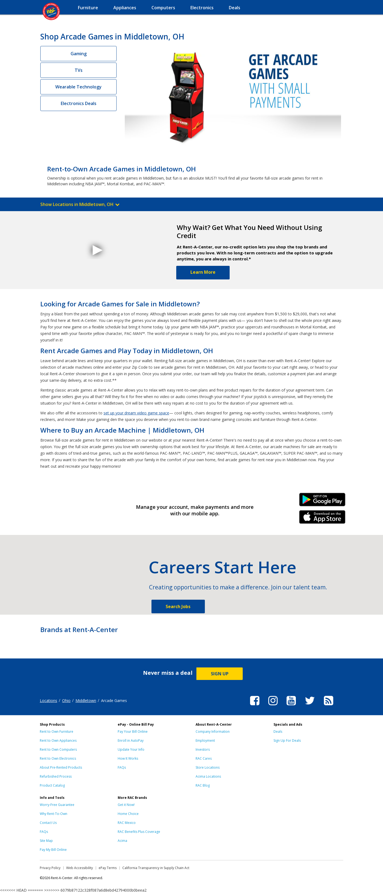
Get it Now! (126, 804)
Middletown (85, 700)
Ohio (66, 700)
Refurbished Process (56, 776)
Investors (203, 749)
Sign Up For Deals (287, 740)
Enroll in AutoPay (131, 740)
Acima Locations (208, 776)
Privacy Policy (50, 868)
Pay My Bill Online (53, 849)
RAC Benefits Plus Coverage (139, 831)
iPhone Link (322, 519)
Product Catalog (52, 785)
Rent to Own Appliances (58, 740)
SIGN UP (220, 674)
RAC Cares (204, 758)
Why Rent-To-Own (53, 813)
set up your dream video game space (136, 412)
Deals (277, 731)
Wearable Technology (78, 87)
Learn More (202, 272)
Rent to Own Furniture (56, 731)
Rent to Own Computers (58, 749)
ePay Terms (108, 868)
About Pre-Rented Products (61, 767)
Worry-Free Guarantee (57, 804)
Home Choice (128, 813)
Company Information (213, 731)
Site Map (46, 840)
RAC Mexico (127, 822)
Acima (122, 840)
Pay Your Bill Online (133, 731)
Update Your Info (131, 749)
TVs (79, 70)
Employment (205, 740)
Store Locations (208, 767)
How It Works (128, 758)
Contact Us (48, 822)
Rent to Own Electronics (58, 758)
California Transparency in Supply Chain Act (155, 868)
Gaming (79, 54)
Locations (48, 700)
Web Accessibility (79, 868)
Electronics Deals (78, 103)
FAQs (122, 767)
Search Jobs (178, 606)
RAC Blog (203, 785)
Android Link (322, 501)
